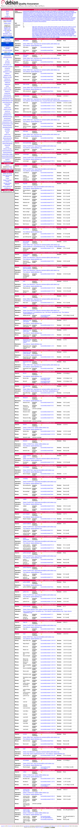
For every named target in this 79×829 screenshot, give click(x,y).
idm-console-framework (26, 242)
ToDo (11, 168)
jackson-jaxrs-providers (44, 29)
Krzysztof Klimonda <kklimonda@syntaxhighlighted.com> (57, 100)
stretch (7, 105)
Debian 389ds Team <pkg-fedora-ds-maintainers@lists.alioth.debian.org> (41, 43)
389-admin (35, 26)
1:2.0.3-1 (53, 431)
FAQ (7, 15)
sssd (58, 35)
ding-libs (59, 28)
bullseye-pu (7, 79)
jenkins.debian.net (7, 186)
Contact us (7, 16)
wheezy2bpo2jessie (7, 143)
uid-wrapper (70, 35)
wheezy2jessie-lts (7, 138)
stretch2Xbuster (7, 96)
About (7, 11)
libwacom (36, 33)
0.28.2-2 (53, 796)
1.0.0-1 (52, 357)
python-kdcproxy (70, 34)
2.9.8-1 (52, 261)
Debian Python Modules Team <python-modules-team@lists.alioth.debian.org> (43, 609)
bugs (10, 166)
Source (7, 165)
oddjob (72, 33)
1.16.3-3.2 (53, 640)
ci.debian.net (7, 188)
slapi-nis (55, 35)
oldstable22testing (7, 116)
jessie (7, 132)
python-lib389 (35, 35)
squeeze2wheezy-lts (7, 150)
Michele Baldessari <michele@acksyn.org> (34, 312)
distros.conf (7, 29)
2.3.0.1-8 (53, 288)
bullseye (7, 73)
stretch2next (7, 113)
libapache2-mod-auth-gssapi (39, 30)
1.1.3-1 (52, 473)
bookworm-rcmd (7, 71)
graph (9, 52)
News (7, 13)
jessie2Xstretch (7, 120)
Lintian (7, 178)
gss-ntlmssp (64, 28)
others (60, 826)
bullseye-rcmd (7, 75)
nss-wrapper (63, 33)
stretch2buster (7, 95)
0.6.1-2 (52, 190)
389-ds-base (65, 26)
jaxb (68, 29)
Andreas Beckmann (45, 826)
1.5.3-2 (52, 462)
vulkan (74, 35)
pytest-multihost (43, 34)
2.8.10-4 (53, 274)
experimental (7, 55)
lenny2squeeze (7, 161)
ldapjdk (73, 29)
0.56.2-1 (53, 629)
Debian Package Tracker (7, 181)
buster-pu (7, 91)
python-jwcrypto (61, 34)
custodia (54, 28)
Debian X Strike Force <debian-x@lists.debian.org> (36, 427)
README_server (7, 33)
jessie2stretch (7, 118)
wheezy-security (7, 148)
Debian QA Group (7, 173)
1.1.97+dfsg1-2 (44, 786)
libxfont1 (45, 33)
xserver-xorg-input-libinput (38, 37)
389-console (58, 26)
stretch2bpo (7, 104)
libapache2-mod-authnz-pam (54, 30)
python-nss (42, 35)
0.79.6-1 (53, 161)
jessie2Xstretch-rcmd (7, 123)
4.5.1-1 (52, 302)
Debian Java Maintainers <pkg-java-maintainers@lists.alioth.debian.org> (41, 257)
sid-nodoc (7, 62)
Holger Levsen (54, 826)
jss (70, 29)
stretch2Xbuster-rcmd (7, 45)
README (7, 32)
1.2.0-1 (52, 248)
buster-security (7, 89)
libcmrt (67, 32)
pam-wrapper (35, 34)
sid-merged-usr (7, 64)
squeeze (7, 159)
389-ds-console (72, 26)
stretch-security (7, 109)
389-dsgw (34, 28)
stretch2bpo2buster (7, 102)
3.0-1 (52, 530)
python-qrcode (49, 35)
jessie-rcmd (7, 134)
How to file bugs (7, 20)
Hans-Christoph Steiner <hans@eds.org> (33, 611)
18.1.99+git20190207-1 (46, 817)
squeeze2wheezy (7, 152)
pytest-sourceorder (52, 34)
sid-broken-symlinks (7, 66)
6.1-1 (52, 614)
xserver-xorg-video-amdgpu (53, 37)
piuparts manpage (7, 35)
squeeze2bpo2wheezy (7, 156)
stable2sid (7, 82)
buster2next (7, 93)
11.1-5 (52, 149)
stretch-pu (7, 111)
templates (8, 21)
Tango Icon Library (39, 827)
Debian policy (7, 23)
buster (7, 86)
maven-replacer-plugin (53, 33)
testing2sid (7, 68)
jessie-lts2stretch (7, 125)
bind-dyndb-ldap (41, 28)
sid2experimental (7, 57)
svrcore (62, 35)
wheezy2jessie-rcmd (7, 141)
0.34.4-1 (53, 506)
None (52, 47)
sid (7, 59)
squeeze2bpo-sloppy (7, 154)
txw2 (65, 35)
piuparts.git (66, 826)
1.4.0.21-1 (53, 102)
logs (10, 30)
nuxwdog (68, 33)
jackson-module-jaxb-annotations (58, 29)
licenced (10, 826)
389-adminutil (51, 26)
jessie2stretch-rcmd (7, 122)
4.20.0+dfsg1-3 (44, 316)
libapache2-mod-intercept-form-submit (27, 341)
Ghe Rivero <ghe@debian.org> (53, 312)
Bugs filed (7, 39)
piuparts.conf (7, 27)
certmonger (49, 28)
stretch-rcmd (7, 107)
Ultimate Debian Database (7, 184)
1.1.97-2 (53, 778)
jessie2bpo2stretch (7, 127)
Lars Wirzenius (27, 826)
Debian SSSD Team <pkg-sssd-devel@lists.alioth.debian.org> (38, 186)
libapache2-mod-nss (60, 32)
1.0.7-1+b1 (53, 518)
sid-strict (7, 61)
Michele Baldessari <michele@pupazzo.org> (34, 246)
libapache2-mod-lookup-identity (46, 32)
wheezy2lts (7, 145)
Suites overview (7, 41)
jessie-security (7, 136)
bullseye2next (7, 80)
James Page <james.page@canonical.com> (34, 753)
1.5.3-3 (52, 392)
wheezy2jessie (7, 140)
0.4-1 (52, 574)
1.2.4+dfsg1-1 (44, 768)
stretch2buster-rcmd (7, 98)
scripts (5, 30)
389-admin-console (43, 26)
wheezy (7, 147)
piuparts (2, 826)
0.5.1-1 (52, 545)
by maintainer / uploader (7, 48)
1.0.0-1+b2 (53, 598)
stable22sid (7, 84)
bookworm (7, 70)
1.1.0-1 (52, 346)
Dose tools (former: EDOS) (7, 176)
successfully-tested (45, 47)
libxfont (41, 33)
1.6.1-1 (52, 325)
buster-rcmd (7, 88)
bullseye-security (7, 77)
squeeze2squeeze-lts (7, 157)
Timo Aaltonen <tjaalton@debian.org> (32, 45)
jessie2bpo (7, 129)
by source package (7, 50)
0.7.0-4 (52, 233)
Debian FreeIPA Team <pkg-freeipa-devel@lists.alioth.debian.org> (39, 146)
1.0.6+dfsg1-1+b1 (45, 379)
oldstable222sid (7, 114)
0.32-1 (52, 402)
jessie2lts (7, 131)
